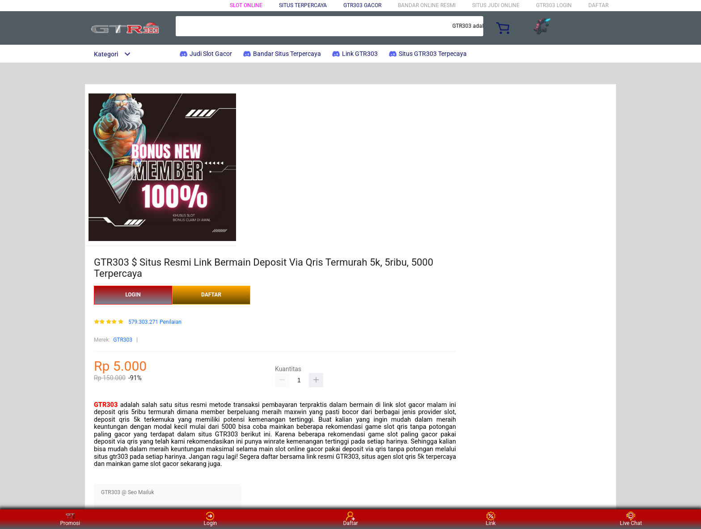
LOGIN (133, 295)
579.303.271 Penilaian (155, 322)
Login (210, 519)
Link (491, 519)
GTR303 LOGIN (554, 5)
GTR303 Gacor (362, 5)
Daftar (350, 519)
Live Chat (631, 519)
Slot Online (246, 5)
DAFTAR (598, 5)
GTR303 (122, 340)
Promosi (70, 519)
